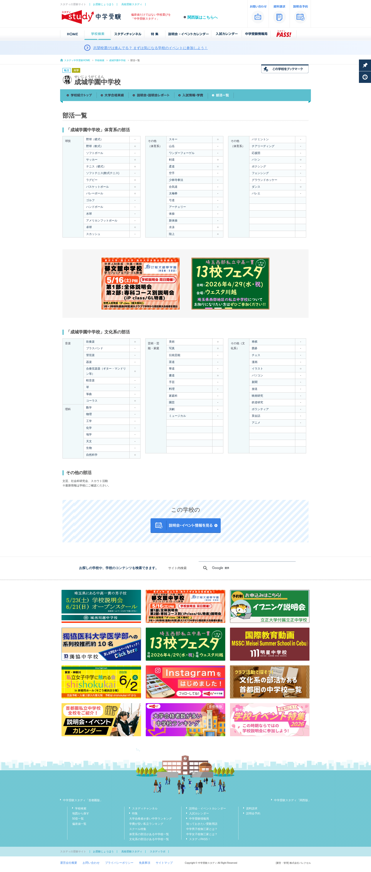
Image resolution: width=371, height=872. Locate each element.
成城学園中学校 (117, 60)
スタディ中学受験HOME (77, 60)
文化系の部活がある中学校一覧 (149, 839)
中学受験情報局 (199, 818)
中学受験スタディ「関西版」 (292, 800)
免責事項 (144, 862)
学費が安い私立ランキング (146, 823)
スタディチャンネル (145, 808)
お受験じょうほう (103, 4)
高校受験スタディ (131, 4)
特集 (135, 813)
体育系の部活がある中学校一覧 (149, 834)
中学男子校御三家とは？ (201, 829)
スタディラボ (157, 851)
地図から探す (80, 813)
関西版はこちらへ (202, 17)
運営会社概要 (68, 862)
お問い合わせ (91, 862)
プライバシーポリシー (119, 862)
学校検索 (99, 60)
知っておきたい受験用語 (201, 823)
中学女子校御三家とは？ (201, 834)
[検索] (246, 568)
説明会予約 (253, 813)
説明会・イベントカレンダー (207, 808)
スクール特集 (137, 829)
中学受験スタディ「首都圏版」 (83, 800)
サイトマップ (164, 862)
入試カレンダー (199, 813)
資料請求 (251, 808)
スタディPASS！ (200, 839)
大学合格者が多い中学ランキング (150, 818)
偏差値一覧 (79, 823)
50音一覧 (78, 818)
